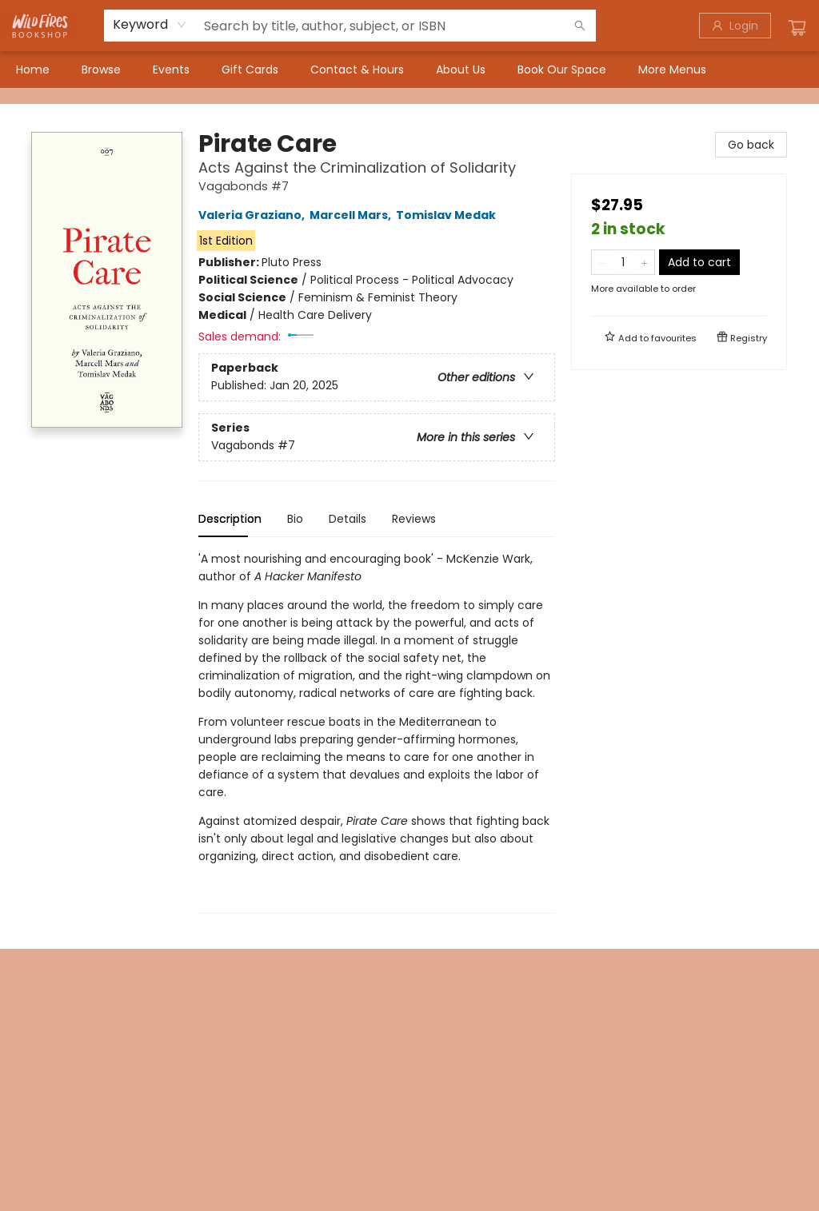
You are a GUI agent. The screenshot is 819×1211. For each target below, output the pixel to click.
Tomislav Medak (448, 215)
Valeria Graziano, (254, 215)
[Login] (735, 25)
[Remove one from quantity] (602, 262)
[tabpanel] (376, 732)
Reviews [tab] (414, 519)
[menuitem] (33, 69)
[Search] (580, 26)
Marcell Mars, (353, 215)
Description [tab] (230, 519)
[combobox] (150, 25)
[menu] (409, 69)
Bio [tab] (295, 519)
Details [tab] (347, 519)
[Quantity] (623, 262)
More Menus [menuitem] (672, 70)
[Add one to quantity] (644, 262)
